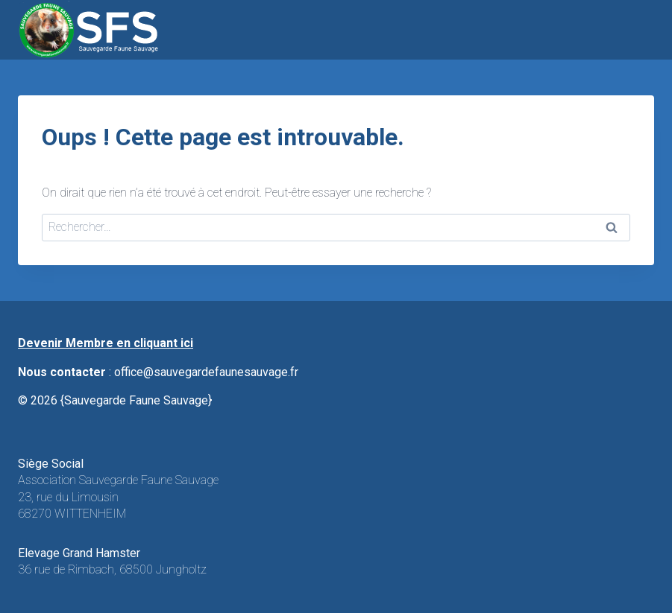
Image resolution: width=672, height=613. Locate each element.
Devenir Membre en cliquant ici (105, 343)
